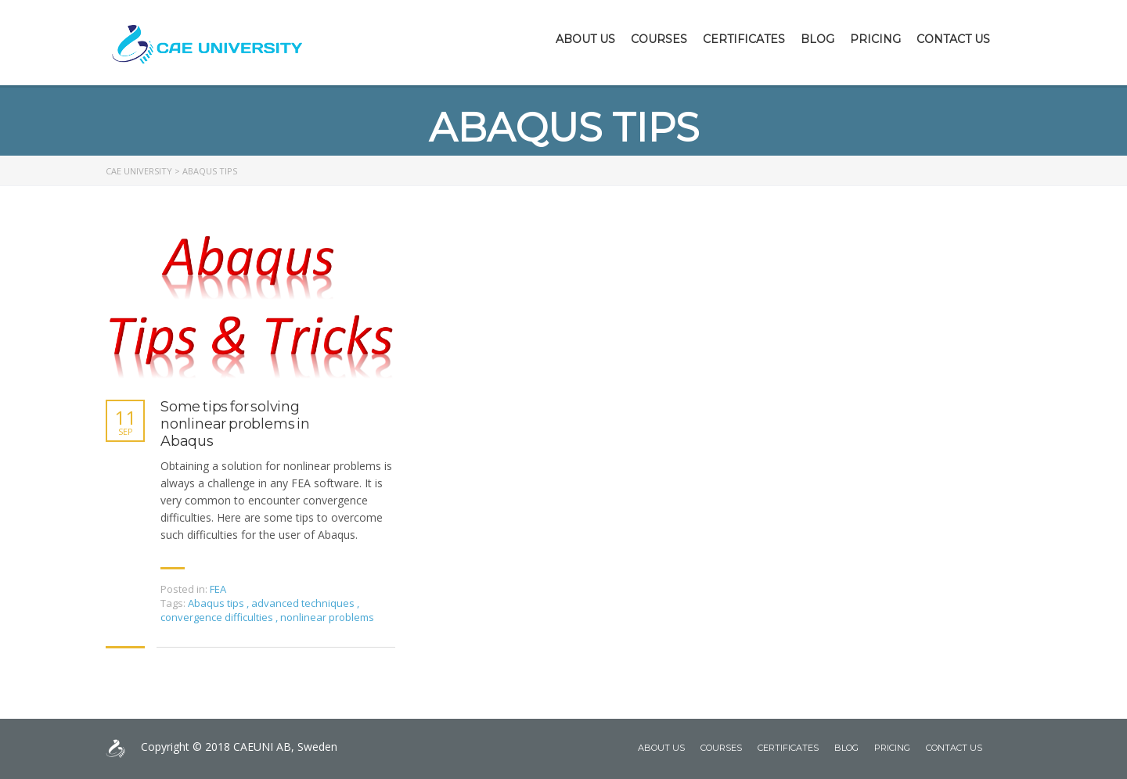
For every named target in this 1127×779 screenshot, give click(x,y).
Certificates (744, 39)
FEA (218, 589)
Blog (817, 39)
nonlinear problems (327, 617)
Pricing (875, 39)
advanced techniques (304, 603)
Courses (659, 39)
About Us (585, 39)
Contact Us (953, 39)
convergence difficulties (217, 617)
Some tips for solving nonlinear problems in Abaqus (235, 424)
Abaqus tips (217, 603)
